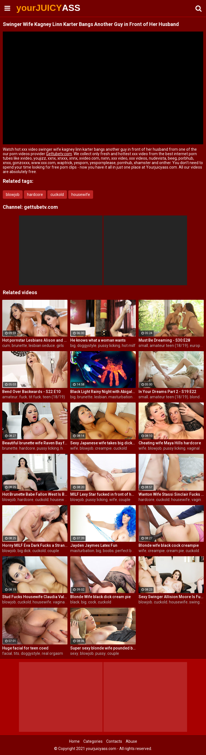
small (143, 345)
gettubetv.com (41, 207)
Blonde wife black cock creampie (169, 545)
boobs (108, 550)
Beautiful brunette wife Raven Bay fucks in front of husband (34, 443)
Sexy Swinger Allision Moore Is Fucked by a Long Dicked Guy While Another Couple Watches (171, 597)
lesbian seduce (42, 345)
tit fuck (35, 397)
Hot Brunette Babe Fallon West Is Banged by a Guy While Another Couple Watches (34, 494)
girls (60, 345)
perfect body (126, 550)
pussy (100, 653)
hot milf (128, 345)
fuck (23, 397)
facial (7, 653)
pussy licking (109, 345)
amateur (10, 397)
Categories (93, 741)
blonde (196, 397)
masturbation (82, 550)
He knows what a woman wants (98, 340)
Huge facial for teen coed (25, 648)
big (73, 345)
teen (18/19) (54, 397)
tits (16, 653)
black (74, 602)
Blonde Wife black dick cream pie (100, 597)
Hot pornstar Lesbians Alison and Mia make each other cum (34, 340)
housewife (80, 194)
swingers (197, 602)
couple (124, 499)
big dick (24, 550)
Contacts (114, 741)
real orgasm (52, 653)
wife (74, 448)
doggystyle (86, 345)
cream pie (175, 550)
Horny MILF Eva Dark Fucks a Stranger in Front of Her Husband (34, 545)
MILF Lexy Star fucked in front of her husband (102, 494)
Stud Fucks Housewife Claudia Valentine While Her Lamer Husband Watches (34, 597)
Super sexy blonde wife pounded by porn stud (102, 648)
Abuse (131, 741)
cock (92, 602)
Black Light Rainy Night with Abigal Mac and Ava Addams (102, 391)
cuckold (57, 194)
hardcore (35, 194)
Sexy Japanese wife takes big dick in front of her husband (102, 443)
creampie (103, 448)
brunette (19, 345)
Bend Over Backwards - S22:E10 (31, 391)
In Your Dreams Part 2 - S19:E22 (167, 391)
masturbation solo (124, 397)
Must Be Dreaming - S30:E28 (164, 340)
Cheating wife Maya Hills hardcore (170, 443)
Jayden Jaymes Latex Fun (93, 545)
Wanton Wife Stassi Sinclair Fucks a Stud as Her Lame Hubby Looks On (171, 494)
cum (6, 345)
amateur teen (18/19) (169, 345)
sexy (74, 653)
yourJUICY (31, 8)
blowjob (13, 194)
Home (74, 741)
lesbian (100, 397)
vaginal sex (62, 602)
